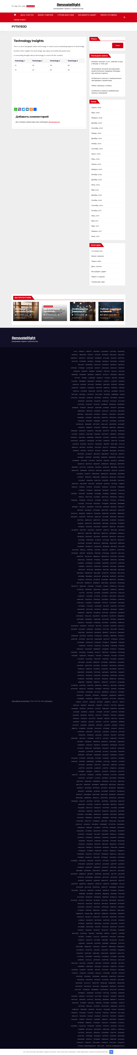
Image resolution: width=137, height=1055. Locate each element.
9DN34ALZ (121, 533)
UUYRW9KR (88, 956)
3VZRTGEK (121, 421)
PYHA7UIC (98, 860)
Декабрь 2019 (96, 195)
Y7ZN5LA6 (105, 1012)
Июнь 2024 (95, 159)
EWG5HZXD (89, 642)
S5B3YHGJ (113, 907)
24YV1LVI (121, 391)
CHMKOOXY (81, 596)
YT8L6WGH (96, 1022)
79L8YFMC (113, 490)
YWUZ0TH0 (82, 1026)
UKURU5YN (79, 953)
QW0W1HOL (96, 887)
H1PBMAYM (81, 679)
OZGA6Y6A (81, 841)
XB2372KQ (98, 999)
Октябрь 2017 (96, 211)
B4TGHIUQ (90, 569)
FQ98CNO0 (82, 655)
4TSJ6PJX (106, 437)
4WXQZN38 (90, 440)
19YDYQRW (113, 374)
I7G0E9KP (99, 705)
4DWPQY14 (82, 431)
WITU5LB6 (105, 979)
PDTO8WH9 (97, 847)
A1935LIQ (82, 550)
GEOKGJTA (121, 665)
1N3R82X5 (121, 381)
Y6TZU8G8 (82, 1012)
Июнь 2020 (95, 185)
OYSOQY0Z (105, 837)
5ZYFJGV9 (92, 460)
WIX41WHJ (113, 979)
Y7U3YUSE (98, 1012)
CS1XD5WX (113, 599)
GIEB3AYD (89, 669)
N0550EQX (74, 801)
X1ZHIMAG (114, 993)
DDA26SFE (121, 612)
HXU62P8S (105, 698)
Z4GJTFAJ (121, 1026)
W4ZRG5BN (95, 976)
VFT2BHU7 (121, 966)
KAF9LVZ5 (89, 745)
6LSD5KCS (80, 473)
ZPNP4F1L (89, 1039)
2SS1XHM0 (89, 401)
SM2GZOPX (89, 920)
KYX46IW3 (106, 758)
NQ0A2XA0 (113, 811)
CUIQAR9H (88, 602)
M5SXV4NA (88, 781)
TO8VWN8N (120, 936)
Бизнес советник (45, 15)
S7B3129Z (88, 910)
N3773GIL (97, 801)
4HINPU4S (121, 431)
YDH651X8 (97, 1016)
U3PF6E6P (105, 943)
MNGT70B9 (95, 794)
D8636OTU (105, 609)
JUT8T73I (98, 738)
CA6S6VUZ (113, 589)
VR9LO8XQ (121, 969)
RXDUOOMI (81, 907)
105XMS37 (121, 368)
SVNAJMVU (114, 923)
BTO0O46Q (121, 583)
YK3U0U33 (89, 1019)
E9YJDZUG (113, 632)
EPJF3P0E (82, 639)
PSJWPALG (88, 857)
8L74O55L (113, 513)
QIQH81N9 (97, 880)
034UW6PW (104, 351)
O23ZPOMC (97, 817)
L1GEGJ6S (74, 761)
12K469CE (99, 371)
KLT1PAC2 (106, 751)
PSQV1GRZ (96, 857)
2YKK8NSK (75, 407)
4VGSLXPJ (114, 437)
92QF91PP (105, 526)
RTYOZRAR (121, 903)
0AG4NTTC (82, 358)
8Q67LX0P (98, 516)
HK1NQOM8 (89, 692)
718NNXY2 (74, 487)
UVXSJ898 (121, 956)
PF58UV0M (114, 847)
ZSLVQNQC (121, 1039)
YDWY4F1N (105, 1016)
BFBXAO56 (105, 576)
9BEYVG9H (96, 533)
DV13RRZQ (113, 622)
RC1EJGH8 (121, 893)
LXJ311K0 (97, 778)
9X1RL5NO (114, 546)
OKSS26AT (113, 827)
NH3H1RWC (105, 807)
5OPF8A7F (88, 457)
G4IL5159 (89, 662)
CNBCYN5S (80, 599)
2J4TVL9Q (74, 397)
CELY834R (97, 593)
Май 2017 (94, 221)
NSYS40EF (121, 811)
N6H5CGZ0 (81, 804)
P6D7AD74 (105, 844)
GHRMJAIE (81, 669)
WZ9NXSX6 (90, 993)
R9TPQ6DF (90, 893)
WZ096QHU (81, 993)
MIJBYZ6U (97, 791)
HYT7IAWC (113, 698)
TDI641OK (91, 933)
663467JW (81, 464)
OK (111, 1052)
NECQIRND (81, 807)
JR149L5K (106, 735)
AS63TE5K (121, 563)
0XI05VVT (97, 368)
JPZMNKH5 (90, 735)
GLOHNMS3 (112, 669)
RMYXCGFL (121, 900)
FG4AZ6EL (74, 652)
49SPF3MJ (112, 427)
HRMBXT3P (121, 695)
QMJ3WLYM (113, 880)
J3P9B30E (121, 721)
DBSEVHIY (89, 612)
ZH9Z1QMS (89, 1036)
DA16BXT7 (121, 609)
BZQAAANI (83, 586)
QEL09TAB (121, 874)
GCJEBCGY (104, 665)
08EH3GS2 (113, 354)
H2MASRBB (89, 679)
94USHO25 (91, 530)
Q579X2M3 (113, 867)
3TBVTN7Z (105, 421)
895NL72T (121, 507)
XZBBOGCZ (75, 1009)
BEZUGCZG (97, 576)
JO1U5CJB (114, 731)
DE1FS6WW (79, 616)
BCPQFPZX (105, 573)
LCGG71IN (105, 768)
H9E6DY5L (97, 682)
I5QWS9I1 (83, 705)
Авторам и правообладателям (87, 1046)
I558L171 (121, 702)
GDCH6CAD (112, 665)
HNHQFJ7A (113, 692)
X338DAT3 (82, 996)
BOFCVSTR (80, 583)
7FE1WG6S (97, 493)
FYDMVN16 (105, 659)
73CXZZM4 (97, 487)
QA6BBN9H (104, 870)
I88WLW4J (121, 705)
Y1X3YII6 (113, 1009)
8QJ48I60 (105, 516)
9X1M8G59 (106, 546)
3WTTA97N (96, 424)
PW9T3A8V (82, 860)
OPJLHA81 (97, 834)
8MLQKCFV (74, 516)
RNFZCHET (81, 903)
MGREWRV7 (120, 788)
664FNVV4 (89, 464)
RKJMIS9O (97, 900)
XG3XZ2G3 (91, 1003)
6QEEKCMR (96, 477)
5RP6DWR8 (112, 457)
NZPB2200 (121, 814)
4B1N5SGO (74, 431)
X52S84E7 (114, 996)
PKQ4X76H (98, 850)
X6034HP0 (121, 996)
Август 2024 (96, 154)
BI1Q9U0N (81, 579)
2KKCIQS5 (82, 397)
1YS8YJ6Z (121, 388)
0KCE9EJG (105, 361)
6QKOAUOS (104, 477)
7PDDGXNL (74, 500)
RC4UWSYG (80, 897)
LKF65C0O (113, 771)
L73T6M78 (121, 761)
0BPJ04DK (90, 358)
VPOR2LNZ (113, 969)
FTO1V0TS (121, 655)
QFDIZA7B (81, 877)
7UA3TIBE (81, 503)
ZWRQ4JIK (104, 1042)
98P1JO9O (114, 530)
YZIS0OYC (98, 1026)
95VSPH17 (99, 530)
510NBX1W (106, 440)
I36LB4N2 (92, 702)
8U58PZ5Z (113, 520)
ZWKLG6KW (96, 1042)
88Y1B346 (106, 507)
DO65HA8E (97, 619)
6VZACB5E (113, 480)
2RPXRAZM (81, 401)
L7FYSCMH (81, 764)
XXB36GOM (113, 1006)
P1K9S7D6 (97, 841)
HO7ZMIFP (121, 692)
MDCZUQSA (112, 784)
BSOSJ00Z (113, 583)
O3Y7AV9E (114, 817)
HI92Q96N (98, 688)
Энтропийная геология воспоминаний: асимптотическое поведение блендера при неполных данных (105, 71)
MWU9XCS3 (112, 798)
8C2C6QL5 (88, 510)
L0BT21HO (113, 758)
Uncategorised (96, 251)
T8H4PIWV (96, 930)
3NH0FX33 (105, 417)
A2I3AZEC (97, 550)
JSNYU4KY (82, 738)
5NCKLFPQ (113, 454)
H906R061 (89, 682)
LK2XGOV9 (105, 771)
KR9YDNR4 (81, 755)
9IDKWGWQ (89, 540)
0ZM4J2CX (113, 368)
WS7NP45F (121, 986)
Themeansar (48, 701)
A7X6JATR (114, 553)
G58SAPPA (96, 662)
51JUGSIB (121, 440)
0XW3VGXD (105, 368)
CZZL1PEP (106, 606)
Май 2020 (95, 190)
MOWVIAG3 (104, 794)
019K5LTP (89, 351)
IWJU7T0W (92, 718)
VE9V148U (105, 966)
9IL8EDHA (98, 540)
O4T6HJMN (79, 821)
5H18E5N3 (76, 450)
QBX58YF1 (90, 874)
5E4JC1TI (105, 447)
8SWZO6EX (105, 520)
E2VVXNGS (81, 629)
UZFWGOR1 (96, 960)
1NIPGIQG (83, 384)
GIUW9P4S (96, 669)
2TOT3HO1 (113, 401)
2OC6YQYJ (106, 397)
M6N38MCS (96, 781)
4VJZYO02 (121, 437)
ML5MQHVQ (120, 791)
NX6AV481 (105, 814)
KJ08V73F (113, 748)
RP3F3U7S (97, 903)
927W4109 (89, 526)
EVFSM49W (80, 642)
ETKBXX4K (114, 639)
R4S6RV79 (106, 890)
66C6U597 (97, 464)
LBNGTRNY (89, 768)
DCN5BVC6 (97, 612)
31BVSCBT (90, 407)
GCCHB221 (96, 665)
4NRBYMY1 (113, 434)
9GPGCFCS (112, 536)
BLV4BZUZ (97, 579)
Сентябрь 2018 (97, 205)
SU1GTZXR (106, 923)
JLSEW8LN (105, 731)
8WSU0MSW (97, 523)
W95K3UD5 (112, 976)
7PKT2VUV (90, 500)
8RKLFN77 (121, 516)
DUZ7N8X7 (105, 622)
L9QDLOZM (105, 764)
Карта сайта (100, 1046)
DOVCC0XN (105, 619)
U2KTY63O (97, 943)
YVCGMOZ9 (113, 1022)
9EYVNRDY (97, 536)
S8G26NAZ (104, 910)
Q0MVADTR (89, 864)
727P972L (89, 487)
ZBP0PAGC (97, 1032)
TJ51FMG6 (121, 933)
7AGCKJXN (121, 490)
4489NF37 (89, 427)
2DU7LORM (98, 394)
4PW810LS (74, 437)
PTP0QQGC (104, 857)
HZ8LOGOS (121, 698)
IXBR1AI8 (107, 718)
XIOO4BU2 (106, 1003)
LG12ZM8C (121, 768)
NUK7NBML (88, 814)
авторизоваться (54, 122)
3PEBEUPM (121, 417)
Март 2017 (95, 226)
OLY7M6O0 (88, 831)
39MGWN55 (81, 411)
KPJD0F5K (121, 751)
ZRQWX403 (105, 1039)
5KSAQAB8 (113, 450)
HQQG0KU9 (112, 695)
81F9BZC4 (75, 507)
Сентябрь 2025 (97, 128)
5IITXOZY (98, 450)
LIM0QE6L (89, 771)
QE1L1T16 (114, 874)
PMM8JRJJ (113, 850)
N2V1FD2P (90, 801)
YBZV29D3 (82, 1016)
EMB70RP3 (113, 636)
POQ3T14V (89, 854)
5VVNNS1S (84, 460)
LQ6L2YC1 (75, 774)
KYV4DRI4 (98, 758)
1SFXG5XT (114, 384)
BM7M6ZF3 (121, 579)
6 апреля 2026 (107, 315)
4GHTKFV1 (106, 431)
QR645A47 (90, 884)
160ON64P (90, 374)
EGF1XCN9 (82, 636)
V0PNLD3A (113, 960)
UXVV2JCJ (88, 960)
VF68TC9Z (113, 966)
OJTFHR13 (105, 827)
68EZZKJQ (113, 464)
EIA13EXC (106, 636)
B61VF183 (106, 569)
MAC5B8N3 (95, 784)
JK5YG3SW (89, 731)
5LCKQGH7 (88, 454)
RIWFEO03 (89, 900)
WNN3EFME (120, 983)
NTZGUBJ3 (80, 814)
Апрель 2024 (96, 164)
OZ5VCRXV (121, 837)
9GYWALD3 (121, 536)
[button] (124, 17)
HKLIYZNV (97, 692)
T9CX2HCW (104, 930)
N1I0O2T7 (82, 801)
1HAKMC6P (91, 378)
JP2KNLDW (81, 735)
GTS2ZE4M (97, 675)
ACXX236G (121, 556)
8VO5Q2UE (121, 520)
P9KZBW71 (89, 847)
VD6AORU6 (89, 966)
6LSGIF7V (88, 473)
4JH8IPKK (82, 434)
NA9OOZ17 (121, 804)
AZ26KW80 (121, 566)
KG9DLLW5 (88, 748)
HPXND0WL (104, 695)
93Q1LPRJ (113, 526)
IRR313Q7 (91, 715)
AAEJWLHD (88, 556)
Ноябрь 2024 (96, 144)
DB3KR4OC (81, 612)
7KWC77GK (88, 497)
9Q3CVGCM (113, 543)
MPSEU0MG (79, 798)
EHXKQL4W (98, 636)
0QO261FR (113, 364)
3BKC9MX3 (121, 411)
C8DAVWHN (96, 589)
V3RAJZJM (121, 960)
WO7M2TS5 (78, 986)
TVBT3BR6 (104, 940)
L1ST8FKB (82, 761)
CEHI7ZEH (89, 593)
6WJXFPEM (83, 483)
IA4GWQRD (74, 708)
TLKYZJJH (96, 936)
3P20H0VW (113, 417)
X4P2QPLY (106, 996)
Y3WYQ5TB (121, 1009)
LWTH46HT (89, 778)
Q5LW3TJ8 (121, 867)
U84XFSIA (104, 946)
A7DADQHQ (105, 553)
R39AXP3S (90, 890)
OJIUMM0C (97, 827)
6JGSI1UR (121, 470)
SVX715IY (121, 923)
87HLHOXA (98, 507)
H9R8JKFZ (105, 682)
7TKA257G (113, 500)
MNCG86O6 (87, 794)
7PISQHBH (82, 500)
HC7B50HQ (74, 685)
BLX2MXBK (104, 579)
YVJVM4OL (121, 1022)
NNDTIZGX (97, 811)
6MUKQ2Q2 (113, 473)
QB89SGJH (82, 874)
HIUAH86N (121, 688)
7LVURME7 (97, 497)
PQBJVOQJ (121, 854)
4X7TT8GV (99, 440)
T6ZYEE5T (81, 930)
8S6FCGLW (88, 520)
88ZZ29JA (114, 507)
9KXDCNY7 (121, 540)
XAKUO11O (90, 999)
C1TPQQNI (98, 586)
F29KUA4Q (97, 645)
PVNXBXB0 (74, 860)
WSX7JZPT (78, 989)
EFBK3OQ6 (74, 636)
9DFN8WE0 (112, 533)
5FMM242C (113, 447)
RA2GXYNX (98, 893)
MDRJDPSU (121, 784)
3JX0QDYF (88, 417)
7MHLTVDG (105, 497)
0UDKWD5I (89, 368)
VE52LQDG (97, 966)
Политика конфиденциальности (115, 1046)
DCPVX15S (105, 612)
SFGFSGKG (113, 913)
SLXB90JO (81, 920)
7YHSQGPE (105, 503)
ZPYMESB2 (97, 1039)
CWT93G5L (81, 606)
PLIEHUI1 (105, 850)
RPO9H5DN (113, 903)
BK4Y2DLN (89, 579)
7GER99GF (113, 493)
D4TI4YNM (121, 606)
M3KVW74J (80, 781)
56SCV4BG (114, 444)
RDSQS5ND (97, 897)
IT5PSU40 (113, 715)
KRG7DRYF (89, 755)
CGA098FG (105, 593)
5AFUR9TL (90, 447)
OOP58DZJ (113, 831)
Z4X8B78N (81, 1029)
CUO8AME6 (96, 602)
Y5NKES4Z (74, 1012)
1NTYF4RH (91, 384)
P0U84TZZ (90, 841)
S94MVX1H (112, 910)
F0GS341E (121, 642)
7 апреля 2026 (79, 315)
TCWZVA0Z (83, 933)
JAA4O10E (107, 725)
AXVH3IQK (113, 566)
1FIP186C (84, 378)
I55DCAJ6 (76, 705)
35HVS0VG (121, 407)
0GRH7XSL (121, 358)
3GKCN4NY (112, 414)
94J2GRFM (75, 530)
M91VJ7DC (79, 784)
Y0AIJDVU (99, 1009)
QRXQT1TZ (106, 884)
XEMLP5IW (75, 1003)
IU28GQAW (121, 715)
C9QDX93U (105, 589)
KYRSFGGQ (90, 758)
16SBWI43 (98, 374)
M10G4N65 (121, 778)
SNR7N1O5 (106, 920)
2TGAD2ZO (97, 401)
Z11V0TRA (106, 1026)
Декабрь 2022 (96, 180)
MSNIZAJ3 (96, 798)
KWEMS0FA (113, 755)
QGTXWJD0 (113, 877)
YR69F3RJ (88, 1022)
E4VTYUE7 (106, 629)
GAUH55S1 (80, 665)
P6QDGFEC (113, 844)
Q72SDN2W (87, 870)
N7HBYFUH (97, 804)
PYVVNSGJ (121, 860)
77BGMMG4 (120, 487)
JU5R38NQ (90, 738)
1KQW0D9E (90, 381)
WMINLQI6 (103, 983)
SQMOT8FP (89, 923)
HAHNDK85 (121, 682)
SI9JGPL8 (88, 917)
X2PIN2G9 (74, 996)
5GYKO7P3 (121, 447)
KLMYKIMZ (98, 751)
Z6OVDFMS (97, 1029)
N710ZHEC (90, 804)
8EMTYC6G (104, 510)
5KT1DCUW (121, 450)
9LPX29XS (89, 543)
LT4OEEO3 (106, 774)
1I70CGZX (107, 378)
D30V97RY (114, 606)
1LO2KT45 (114, 381)
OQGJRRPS (105, 834)
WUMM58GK (95, 989)
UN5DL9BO (96, 953)
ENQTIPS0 (74, 639)
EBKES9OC (121, 632)
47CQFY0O (97, 427)
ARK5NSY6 (105, 563)
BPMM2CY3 (88, 583)
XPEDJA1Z (89, 1006)
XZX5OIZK (91, 1009)
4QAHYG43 (82, 437)
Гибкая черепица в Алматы (101, 86)
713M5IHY (121, 483)
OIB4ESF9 (89, 827)
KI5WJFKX (105, 748)
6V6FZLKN (97, 480)
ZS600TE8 (113, 1039)
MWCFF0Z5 (104, 798)
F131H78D (90, 645)
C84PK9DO (88, 589)
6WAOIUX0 (75, 483)
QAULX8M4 (121, 870)
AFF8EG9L (97, 559)
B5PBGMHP (98, 569)
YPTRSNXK (81, 1022)
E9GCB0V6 (97, 632)
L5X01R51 (114, 761)
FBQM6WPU (97, 649)
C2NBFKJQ (113, 586)
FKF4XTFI (97, 652)
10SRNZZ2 (77, 371)
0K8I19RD (98, 361)
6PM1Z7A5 (88, 477)
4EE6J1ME (98, 431)
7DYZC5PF (82, 493)
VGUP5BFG (74, 969)
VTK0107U (75, 973)
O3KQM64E (105, 817)
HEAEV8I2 (114, 685)
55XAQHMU (98, 444)
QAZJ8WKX (74, 874)
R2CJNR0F (75, 890)
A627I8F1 (82, 553)
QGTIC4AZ (106, 877)
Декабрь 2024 (96, 138)
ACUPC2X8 (113, 556)
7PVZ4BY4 (98, 500)
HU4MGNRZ (80, 698)
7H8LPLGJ (121, 493)
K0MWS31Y (113, 738)
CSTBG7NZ (121, 599)
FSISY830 (98, 655)
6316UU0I (106, 460)
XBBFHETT (113, 999)
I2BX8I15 (78, 702)
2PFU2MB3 (114, 397)
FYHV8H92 (113, 659)
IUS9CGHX (76, 718)
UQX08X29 (113, 953)
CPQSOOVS (88, 599)
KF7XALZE (80, 748)
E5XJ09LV (121, 629)
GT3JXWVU (80, 675)
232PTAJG (107, 391)
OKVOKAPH (121, 827)
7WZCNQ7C (96, 503)
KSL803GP (105, 755)
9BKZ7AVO (105, 533)
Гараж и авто (20, 20)
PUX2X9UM (121, 857)
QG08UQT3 (97, 877)
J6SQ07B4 (91, 725)
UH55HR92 (113, 950)
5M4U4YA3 (97, 454)
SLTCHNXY (121, 917)
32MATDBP (98, 407)
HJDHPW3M (80, 692)
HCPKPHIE (82, 685)
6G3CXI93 (99, 470)
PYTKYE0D (105, 860)
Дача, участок (27, 15)
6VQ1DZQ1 (105, 480)
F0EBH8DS (113, 642)
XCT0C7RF (121, 999)
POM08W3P (80, 854)
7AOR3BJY (74, 493)
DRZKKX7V (81, 622)
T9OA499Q (113, 930)
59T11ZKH (82, 447)
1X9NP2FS (107, 388)
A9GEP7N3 (80, 556)
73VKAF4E (113, 487)
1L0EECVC (106, 381)
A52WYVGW (120, 550)
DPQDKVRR (121, 619)
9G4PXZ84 (105, 536)
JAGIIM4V (114, 725)
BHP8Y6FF (113, 576)
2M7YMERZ (97, 397)
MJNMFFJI (112, 791)
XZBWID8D (83, 1009)
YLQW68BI (97, 1019)
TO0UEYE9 (112, 936)
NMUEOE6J (81, 811)
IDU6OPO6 (113, 708)
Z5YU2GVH (89, 1029)
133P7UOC (107, 371)
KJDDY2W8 (121, 748)
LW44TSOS (81, 778)
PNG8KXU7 (121, 850)
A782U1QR (97, 553)
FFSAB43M (121, 649)
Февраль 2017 (96, 231)
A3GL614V (105, 550)
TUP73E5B (97, 940)
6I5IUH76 (114, 470)
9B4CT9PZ (89, 533)
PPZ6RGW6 (104, 854)
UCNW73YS (88, 950)
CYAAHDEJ (90, 606)
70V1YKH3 (114, 483)
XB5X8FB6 (105, 999)
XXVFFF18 (121, 1006)
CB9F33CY (121, 589)
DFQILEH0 (88, 616)
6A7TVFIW (82, 467)
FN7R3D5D (113, 652)
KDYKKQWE (113, 745)
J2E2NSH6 (113, 721)
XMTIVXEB (81, 1006)
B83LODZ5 (113, 569)
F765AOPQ (113, 645)
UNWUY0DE (104, 953)
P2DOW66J (105, 841)
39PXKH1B (89, 411)
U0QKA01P (81, 943)
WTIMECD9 (86, 989)
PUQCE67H (113, 857)
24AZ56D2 (114, 391)
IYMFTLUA (114, 718)
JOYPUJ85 (121, 731)
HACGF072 (113, 682)
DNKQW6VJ (88, 619)
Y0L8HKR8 (107, 1009)
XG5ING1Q (99, 1003)
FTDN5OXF (106, 655)
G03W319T (121, 659)
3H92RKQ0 (80, 417)
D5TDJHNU (89, 609)
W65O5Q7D (104, 976)
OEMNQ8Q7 (103, 824)
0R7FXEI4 (74, 368)
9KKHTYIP (113, 540)
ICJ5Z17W (98, 708)
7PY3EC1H (105, 500)
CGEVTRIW (113, 593)
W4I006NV (87, 976)
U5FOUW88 (79, 946)
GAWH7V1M (88, 665)
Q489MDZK (97, 867)
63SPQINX (121, 460)
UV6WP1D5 (97, 956)
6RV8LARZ (113, 477)
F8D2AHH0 (80, 649)
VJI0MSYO (82, 969)
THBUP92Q (99, 933)
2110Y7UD (99, 391)
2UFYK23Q (81, 404)
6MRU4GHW (95, 473)
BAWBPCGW (88, 573)
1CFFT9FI (77, 378)
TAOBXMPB (121, 930)
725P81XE (82, 487)
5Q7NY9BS (96, 457)
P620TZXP (97, 844)
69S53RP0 (75, 467)
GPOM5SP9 (89, 672)
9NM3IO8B (105, 543)
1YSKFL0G (76, 391)
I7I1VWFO (106, 705)
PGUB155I (121, 847)
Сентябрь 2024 (97, 149)
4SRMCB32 (90, 437)
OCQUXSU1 (87, 824)
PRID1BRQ (81, 857)
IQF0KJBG (83, 715)
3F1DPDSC (97, 414)
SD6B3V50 (105, 913)
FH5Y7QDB (82, 652)
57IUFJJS (121, 444)
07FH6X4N (105, 354)
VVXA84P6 (90, 973)
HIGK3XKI (114, 688)
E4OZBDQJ (98, 629)
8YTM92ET (121, 523)
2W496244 (104, 404)
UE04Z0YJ (97, 950)
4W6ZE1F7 (82, 440)
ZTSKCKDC (80, 1042)
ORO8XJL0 (113, 834)
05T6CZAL (75, 354)
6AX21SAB (98, 467)
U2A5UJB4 (89, 943)
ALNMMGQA (89, 563)
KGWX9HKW (97, 748)
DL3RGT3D (113, 616)
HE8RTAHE (98, 685)
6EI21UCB (91, 470)
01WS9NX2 (96, 351)
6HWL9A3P (106, 470)
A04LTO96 (75, 550)
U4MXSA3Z (113, 943)
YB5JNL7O (75, 1016)
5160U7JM (114, 440)
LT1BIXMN (98, 774)
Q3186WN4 (80, 867)
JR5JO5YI (113, 735)
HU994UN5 (89, 698)
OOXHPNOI (81, 834)
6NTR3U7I (81, 477)
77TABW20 (89, 490)
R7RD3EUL (121, 890)
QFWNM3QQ (89, 877)
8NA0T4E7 (82, 516)
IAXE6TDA (83, 708)
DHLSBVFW (96, 616)
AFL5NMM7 (105, 559)
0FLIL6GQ (106, 358)
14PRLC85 (121, 371)
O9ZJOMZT (121, 821)
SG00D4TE (121, 913)
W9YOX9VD (121, 976)
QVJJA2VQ (88, 887)
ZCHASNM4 (105, 1032)
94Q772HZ (83, 530)
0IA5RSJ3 (90, 361)
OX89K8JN (97, 837)
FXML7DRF (97, 659)
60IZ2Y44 (99, 460)
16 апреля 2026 (22, 315)
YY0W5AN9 (90, 1026)
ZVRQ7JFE (88, 1042)
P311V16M (113, 841)
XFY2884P (83, 1003)
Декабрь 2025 (96, 123)
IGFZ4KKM (121, 708)
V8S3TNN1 (98, 963)
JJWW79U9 (80, 731)
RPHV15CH (105, 903)
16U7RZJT (106, 374)
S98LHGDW (120, 910)
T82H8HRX (88, 930)
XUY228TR (97, 1006)
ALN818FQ (81, 563)
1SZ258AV (121, 384)
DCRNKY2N (113, 612)
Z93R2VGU (121, 1029)
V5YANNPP (90, 963)
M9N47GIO (87, 784)
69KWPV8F (121, 464)
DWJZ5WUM (74, 626)
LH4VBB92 (81, 771)
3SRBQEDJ (97, 421)
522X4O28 (76, 444)
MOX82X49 (112, 794)
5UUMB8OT (75, 460)
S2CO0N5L (97, 907)
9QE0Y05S (121, 543)
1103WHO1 (84, 371)
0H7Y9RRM (82, 361)
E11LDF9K (106, 626)
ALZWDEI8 (97, 563)
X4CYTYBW (98, 996)
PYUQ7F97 (113, 860)
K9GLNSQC (112, 741)
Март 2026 (95, 113)
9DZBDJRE (80, 536)
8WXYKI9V (105, 523)
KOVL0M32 (113, 751)
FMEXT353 (105, 652)
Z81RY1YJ (113, 1029)
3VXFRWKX (113, 421)
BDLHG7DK (121, 573)
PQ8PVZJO (113, 854)
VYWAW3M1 (106, 973)
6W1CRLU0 (121, 480)
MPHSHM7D (120, 794)
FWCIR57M (80, 659)
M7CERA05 (105, 781)
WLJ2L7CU (87, 983)
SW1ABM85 (81, 927)
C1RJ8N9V (91, 586)
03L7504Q (113, 351)
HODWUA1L (79, 695)
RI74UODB (74, 900)
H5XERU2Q (121, 679)
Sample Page (89, 913)
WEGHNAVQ (80, 979)
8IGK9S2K (82, 513)
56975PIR (106, 444)
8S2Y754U (80, 520)
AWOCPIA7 (89, 566)
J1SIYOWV (98, 721)
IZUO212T (121, 718)
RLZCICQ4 (104, 900)
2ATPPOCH (90, 394)
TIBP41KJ (107, 933)
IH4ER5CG (84, 712)
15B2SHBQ (75, 374)
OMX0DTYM (96, 831)
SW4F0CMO (89, 927)
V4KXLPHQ (74, 963)
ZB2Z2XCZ (89, 1032)
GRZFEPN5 (113, 672)
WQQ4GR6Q (104, 986)
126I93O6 (92, 371)
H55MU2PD (113, 679)
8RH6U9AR (113, 516)
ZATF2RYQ (81, 1032)
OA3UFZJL (79, 824)
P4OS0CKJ (81, 844)
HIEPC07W (106, 688)
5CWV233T (98, 447)
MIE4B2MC (89, 791)
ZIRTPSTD (105, 1036)
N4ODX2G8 (113, 801)
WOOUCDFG (87, 986)
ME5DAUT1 (80, 788)
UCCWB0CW (80, 950)
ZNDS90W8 (80, 1039)
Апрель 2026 (96, 107)
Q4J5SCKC (105, 867)
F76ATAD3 (121, 645)
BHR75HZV (121, 576)
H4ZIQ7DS (105, 679)
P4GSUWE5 (121, 841)
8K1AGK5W (97, 513)
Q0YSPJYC (98, 864)
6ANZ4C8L (90, 467)
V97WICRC (106, 963)
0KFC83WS (113, 361)
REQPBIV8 (105, 897)
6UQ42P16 (90, 480)
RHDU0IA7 (121, 897)
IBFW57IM (90, 708)
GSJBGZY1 (121, 672)
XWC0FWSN (105, 1006)
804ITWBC (113, 503)
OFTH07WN (112, 824)
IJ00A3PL (92, 712)
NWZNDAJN (97, 814)
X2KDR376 (121, 993)
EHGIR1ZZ (90, 636)
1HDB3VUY (100, 378)
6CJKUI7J (121, 467)
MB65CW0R (103, 784)
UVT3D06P (113, 956)
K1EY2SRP (121, 738)
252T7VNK (75, 394)
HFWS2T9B (74, 688)
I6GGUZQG (91, 705)
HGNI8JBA (90, 688)
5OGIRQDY (81, 457)
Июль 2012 (95, 236)
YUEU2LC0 (104, 1022)
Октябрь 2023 (96, 174)
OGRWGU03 (81, 827)
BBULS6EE (97, 573)
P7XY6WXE (121, 844)
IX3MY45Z (100, 718)
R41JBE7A (98, 890)
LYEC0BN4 (105, 778)
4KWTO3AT (105, 434)
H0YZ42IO (121, 675)
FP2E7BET (75, 655)
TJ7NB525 (89, 936)
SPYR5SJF (81, 923)
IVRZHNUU (84, 718)
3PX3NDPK (89, 421)
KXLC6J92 (74, 758)
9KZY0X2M (81, 543)
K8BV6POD (96, 741)
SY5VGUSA (105, 927)
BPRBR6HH (96, 583)
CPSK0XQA (96, 599)
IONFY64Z (121, 712)
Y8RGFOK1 (113, 1012)
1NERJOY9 (76, 384)
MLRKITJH (79, 794)
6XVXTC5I (107, 483)
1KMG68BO (82, 381)
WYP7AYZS (121, 989)
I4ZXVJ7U (115, 702)
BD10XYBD (113, 573)
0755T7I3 (90, 354)
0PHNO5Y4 (105, 364)
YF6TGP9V (113, 1016)
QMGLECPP (104, 880)
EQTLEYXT (106, 639)
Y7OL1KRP (90, 1012)
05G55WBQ (121, 351)
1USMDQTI (83, 388)
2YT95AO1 (83, 407)
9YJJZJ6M (121, 546)
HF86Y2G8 (121, 685)
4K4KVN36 (89, 434)
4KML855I (97, 434)
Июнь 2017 (95, 216)
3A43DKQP (97, 411)
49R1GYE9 (105, 427)
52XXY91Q (83, 444)
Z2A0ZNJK (113, 1026)
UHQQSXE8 (121, 950)
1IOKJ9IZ (114, 378)
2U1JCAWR (121, 401)
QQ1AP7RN (74, 884)
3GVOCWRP (120, 414)
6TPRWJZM (121, 477)
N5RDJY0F (121, 801)
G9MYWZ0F (112, 662)
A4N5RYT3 (112, 550)
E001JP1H (98, 626)
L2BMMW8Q (90, 761)
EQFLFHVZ (90, 639)
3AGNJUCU (105, 411)
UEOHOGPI (104, 950)
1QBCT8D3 (106, 384)
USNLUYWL (120, 953)
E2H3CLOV (121, 626)
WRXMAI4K (113, 986)
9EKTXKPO (89, 536)
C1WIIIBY (105, 586)
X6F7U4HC (74, 999)
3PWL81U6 (81, 421)
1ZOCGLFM (91, 391)
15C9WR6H (82, 374)
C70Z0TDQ (80, 589)
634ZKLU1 (114, 460)
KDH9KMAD (105, 745)
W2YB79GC (79, 976)
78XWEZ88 (97, 490)
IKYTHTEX (107, 712)
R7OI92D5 (113, 890)
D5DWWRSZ (81, 609)
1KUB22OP (99, 381)
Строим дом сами (66, 15)
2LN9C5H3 (89, 397)
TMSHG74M (104, 936)
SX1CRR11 (97, 927)
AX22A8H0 (105, 566)
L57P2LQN (106, 761)
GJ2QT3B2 (104, 669)
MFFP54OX (96, 788)
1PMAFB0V (98, 384)
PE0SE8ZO (106, 847)
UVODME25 (105, 956)
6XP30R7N (99, 483)
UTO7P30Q (80, 956)
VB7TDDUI (121, 963)
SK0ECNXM (113, 917)
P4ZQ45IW (89, 844)
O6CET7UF (88, 821)
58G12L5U (75, 447)
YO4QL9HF (121, 1019)
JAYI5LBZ (121, 725)
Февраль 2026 (96, 118)
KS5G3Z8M (97, 755)
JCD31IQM (90, 728)
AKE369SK (121, 559)
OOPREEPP (121, 831)
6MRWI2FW (104, 473)
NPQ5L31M (105, 811)
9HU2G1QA (81, 540)
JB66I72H (74, 728)
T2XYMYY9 (121, 927)
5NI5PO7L (121, 454)
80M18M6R (121, 503)
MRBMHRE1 (87, 798)
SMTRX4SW (98, 920)
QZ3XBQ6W (112, 887)
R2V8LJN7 (83, 890)
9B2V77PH (81, 533)
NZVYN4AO (80, 817)
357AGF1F (113, 407)
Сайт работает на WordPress (21, 701)
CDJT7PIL (82, 593)
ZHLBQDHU (97, 1036)
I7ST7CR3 (113, 705)
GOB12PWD (80, 672)
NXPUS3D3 (113, 814)
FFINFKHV (113, 649)
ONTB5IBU (105, 831)
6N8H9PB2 (121, 473)
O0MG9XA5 (88, 817)
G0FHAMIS (81, 662)
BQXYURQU (104, 583)
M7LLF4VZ (113, 781)
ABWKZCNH (105, 556)
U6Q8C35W (87, 946)
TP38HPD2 (81, 940)
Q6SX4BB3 (79, 870)
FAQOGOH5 (88, 649)
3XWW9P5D (112, 424)
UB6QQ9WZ (120, 946)
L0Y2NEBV (121, 758)
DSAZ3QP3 (89, 622)
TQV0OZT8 (89, 940)
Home (75, 351)
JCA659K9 (82, 728)
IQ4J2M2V (76, 715)
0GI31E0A (113, 358)
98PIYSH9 (121, 530)
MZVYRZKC (121, 798)
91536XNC (81, 526)
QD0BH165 (98, 874)
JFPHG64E (106, 728)
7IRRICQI (81, 497)
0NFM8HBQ (88, 364)
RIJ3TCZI (81, 900)
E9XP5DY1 (105, 632)
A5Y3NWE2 (74, 553)
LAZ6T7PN (81, 768)
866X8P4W (90, 507)
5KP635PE (105, 450)
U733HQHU (96, 946)
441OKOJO (81, 427)
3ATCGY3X (113, 411)
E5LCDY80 (114, 629)
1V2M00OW (90, 388)
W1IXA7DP (121, 973)
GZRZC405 (113, 675)
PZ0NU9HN (81, 864)
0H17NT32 (75, 361)
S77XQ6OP (81, 910)
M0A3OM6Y (113, 778)
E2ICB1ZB (74, 629)
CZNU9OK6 (98, 606)
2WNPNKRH (120, 404)
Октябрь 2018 (96, 200)
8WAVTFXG (88, 523)
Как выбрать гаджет (87, 15)
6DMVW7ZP (75, 470)
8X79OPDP (113, 523)
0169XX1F (81, 351)
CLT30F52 (97, 596)
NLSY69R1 (121, 807)
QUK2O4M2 (79, 887)
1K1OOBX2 (121, 378)
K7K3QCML (88, 741)
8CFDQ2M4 (96, 510)
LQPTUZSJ (82, 774)
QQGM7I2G (82, 884)
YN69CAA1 (105, 1019)
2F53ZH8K (107, 394)
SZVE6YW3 (113, 927)
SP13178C (114, 920)
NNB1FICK (90, 811)
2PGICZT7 (121, 397)
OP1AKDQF (89, 834)
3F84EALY (105, 414)
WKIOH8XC (121, 979)
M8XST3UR (121, 781)
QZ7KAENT (121, 887)
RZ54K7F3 (89, 907)
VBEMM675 (81, 966)
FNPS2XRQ (121, 652)
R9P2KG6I (82, 893)
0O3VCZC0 (97, 364)
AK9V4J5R (113, 559)
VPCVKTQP (105, 969)
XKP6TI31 (121, 1003)
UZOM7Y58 (105, 960)
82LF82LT (82, 507)
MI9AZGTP (81, 791)
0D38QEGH (98, 358)
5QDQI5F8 (104, 457)
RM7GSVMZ (112, 900)
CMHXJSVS (121, 596)
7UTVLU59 (88, 503)
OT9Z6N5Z (121, 834)
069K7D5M (82, 354)
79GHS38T (105, 490)
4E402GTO (90, 431)
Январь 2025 (96, 133)
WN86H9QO (112, 983)
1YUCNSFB (84, 391)
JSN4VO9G (74, 738)
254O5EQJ (82, 394)
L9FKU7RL (97, 764)
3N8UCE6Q (96, 417)
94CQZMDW (121, 526)
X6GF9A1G (82, 999)
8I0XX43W (74, 513)
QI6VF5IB (121, 877)
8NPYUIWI (90, 516)
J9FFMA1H (99, 725)
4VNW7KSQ (74, 440)
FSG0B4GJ (91, 655)
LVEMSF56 (121, 774)
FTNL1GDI (114, 655)
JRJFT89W (121, 735)
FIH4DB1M (90, 652)
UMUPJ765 (88, 953)
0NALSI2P (81, 364)
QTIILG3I (121, 884)
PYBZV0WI (90, 860)
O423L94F (121, 817)
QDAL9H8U (106, 874)
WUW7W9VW (104, 989)
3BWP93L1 (80, 414)
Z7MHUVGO (106, 1029)
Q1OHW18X (106, 864)
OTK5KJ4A (81, 837)
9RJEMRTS (80, 546)
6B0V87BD (114, 467)
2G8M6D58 (114, 394)
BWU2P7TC (74, 586)
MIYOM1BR (104, 791)
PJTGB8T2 (90, 850)
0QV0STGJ (121, 364)
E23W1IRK (113, 626)
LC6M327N (97, 768)
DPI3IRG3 (113, 619)
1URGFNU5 (75, 388)
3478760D (106, 407)
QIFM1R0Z (81, 880)
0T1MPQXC (81, 368)
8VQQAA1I (80, 523)
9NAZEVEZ (97, 543)
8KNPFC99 (105, 513)
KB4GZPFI (97, 745)
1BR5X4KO (121, 374)
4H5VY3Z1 (114, 431)
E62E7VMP (81, 632)
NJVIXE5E (114, 807)
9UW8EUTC (89, 546)
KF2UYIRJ (121, 745)
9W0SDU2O (97, 546)
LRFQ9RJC (90, 774)
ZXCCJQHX (112, 1042)
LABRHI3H (114, 764)
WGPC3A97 (89, 979)
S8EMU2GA (96, 910)
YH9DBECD (121, 1016)
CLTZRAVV (105, 596)
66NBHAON (104, 464)
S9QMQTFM (79, 913)
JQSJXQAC (98, 735)
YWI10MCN (74, 1026)
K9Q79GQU (121, 741)
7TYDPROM (121, 500)
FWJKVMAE (88, 659)
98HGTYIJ (106, 530)
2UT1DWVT (89, 404)
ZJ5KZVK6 (113, 1036)
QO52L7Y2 (121, 880)
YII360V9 (81, 1019)
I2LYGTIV (85, 702)
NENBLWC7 (97, 807)
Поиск (94, 39)
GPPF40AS (97, 672)
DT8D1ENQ (97, 622)
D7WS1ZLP (98, 609)
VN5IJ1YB (97, 969)
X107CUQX (106, 993)
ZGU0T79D (81, 1036)
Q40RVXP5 (89, 867)
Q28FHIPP (114, 864)
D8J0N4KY (114, 609)
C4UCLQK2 (121, 586)
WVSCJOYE (113, 989)
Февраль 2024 (96, 169)
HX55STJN (97, 698)
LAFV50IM (121, 764)
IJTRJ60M (99, 712)
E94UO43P (89, 632)
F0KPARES (82, 645)
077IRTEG (97, 354)
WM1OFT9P (95, 983)
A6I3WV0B (90, 553)
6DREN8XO (83, 470)
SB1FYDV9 (97, 913)
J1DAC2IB (91, 721)
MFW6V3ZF (112, 788)
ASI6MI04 (82, 566)
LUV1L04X (114, 774)
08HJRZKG (121, 354)
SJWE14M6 (105, 917)
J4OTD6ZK (83, 725)
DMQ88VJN (121, 616)
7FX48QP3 (105, 493)
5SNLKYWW (120, 457)
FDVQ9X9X (105, 649)
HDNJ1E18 (90, 685)
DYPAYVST (91, 626)
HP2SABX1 (88, 695)
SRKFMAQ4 (98, 923)
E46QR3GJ (90, 629)
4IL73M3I (74, 434)
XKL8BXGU (114, 1003)
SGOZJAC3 (80, 917)
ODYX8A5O (95, 824)
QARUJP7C (113, 870)
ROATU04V (89, 903)
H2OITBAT (97, 679)
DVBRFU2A (121, 622)
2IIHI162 (122, 394)
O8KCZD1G (104, 821)
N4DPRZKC (105, 801)
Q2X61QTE (121, 864)
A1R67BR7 (90, 550)
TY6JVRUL (121, 940)
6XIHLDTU (91, 483)
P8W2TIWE (81, 847)
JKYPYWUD (97, 731)
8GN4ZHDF (113, 510)
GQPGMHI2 (105, 672)
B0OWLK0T (81, 569)
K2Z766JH (80, 741)
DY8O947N (83, 626)
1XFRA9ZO (114, 388)
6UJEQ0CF (82, 480)
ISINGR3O (106, 715)
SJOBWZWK (96, 917)
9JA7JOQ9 (106, 540)
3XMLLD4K (104, 424)
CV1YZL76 (105, 602)
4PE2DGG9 (121, 434)
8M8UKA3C (121, 513)
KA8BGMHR (81, 745)
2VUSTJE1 (97, 404)
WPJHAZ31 (96, 986)
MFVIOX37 (104, 788)
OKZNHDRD (80, 831)
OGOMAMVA (120, 824)
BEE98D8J (89, 576)
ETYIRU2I (121, 639)
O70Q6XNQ (96, 821)
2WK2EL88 (112, 404)
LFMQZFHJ (113, 768)
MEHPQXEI (88, 788)
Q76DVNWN (96, 870)
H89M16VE (81, 682)
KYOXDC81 (82, 758)
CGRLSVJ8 (121, 593)
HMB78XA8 (105, 692)
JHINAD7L (121, 728)
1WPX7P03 (99, 388)
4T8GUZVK (98, 437)
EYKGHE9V (97, 642)
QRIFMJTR (98, 884)
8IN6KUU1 (89, 513)
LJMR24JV (97, 771)
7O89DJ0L (121, 497)
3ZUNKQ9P (121, 424)
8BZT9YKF (80, 510)
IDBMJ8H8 (105, 708)
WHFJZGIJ (97, 979)
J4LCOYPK (75, 725)
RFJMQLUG (113, 897)
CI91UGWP (89, 596)
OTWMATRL (89, 837)
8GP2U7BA (121, 510)
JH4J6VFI (114, 728)
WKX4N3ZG (78, 983)
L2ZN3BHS (98, 761)
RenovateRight (68, 5)
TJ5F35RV (81, 936)
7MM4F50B (113, 497)
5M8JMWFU (105, 454)
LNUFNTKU (121, 771)
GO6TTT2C (121, 669)
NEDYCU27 (89, 807)
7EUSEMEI (90, 493)
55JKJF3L (91, 444)
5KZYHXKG (81, 454)
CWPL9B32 (121, 602)
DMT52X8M (80, 619)
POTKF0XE (96, 854)
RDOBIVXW (89, 897)
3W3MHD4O (79, 424)
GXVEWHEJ (105, 675)
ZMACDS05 (121, 1036)
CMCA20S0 (112, 596)
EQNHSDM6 (98, 639)
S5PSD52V (121, 907)
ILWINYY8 (114, 712)
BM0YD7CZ (113, 579)
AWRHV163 (97, 566)
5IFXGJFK (91, 450)
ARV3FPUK (113, 563)
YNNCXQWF (112, 1019)
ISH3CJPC (98, 715)
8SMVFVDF (96, 520)
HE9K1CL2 (106, 685)
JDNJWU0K (97, 728)
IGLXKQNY (76, 712)
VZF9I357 (114, 973)
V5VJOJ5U (82, 963)
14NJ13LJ (114, 371)
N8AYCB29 (106, 804)
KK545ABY (81, 751)
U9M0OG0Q (112, 946)
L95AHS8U (89, 764)
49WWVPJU (120, 427)
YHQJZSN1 (74, 1019)
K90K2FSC (104, 741)
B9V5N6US (80, 573)
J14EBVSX (84, 721)
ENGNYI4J (121, 636)
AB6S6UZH (96, 556)
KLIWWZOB (89, 751)
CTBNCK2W (80, 602)
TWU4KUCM (113, 940)
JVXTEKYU (105, 738)
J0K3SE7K (76, 721)
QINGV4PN (89, 880)
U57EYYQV (121, 943)
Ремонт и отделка (109, 15)
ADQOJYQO (81, 559)
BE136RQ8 (81, 576)
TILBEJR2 (114, 933)
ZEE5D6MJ (121, 1032)
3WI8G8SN (88, 424)
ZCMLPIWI (113, 1032)
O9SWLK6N (112, 821)
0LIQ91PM (121, 361)
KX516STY (121, 755)
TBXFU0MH (75, 933)
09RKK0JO (74, 358)
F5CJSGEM (105, 645)
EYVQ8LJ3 (105, 642)
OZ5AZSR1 (113, 837)
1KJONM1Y (74, 381)
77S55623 (81, 490)
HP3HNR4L (95, 695)
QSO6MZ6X (114, 884)
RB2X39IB (114, 893)
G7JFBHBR (104, 662)
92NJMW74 (97, 526)
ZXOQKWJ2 (121, 1042)
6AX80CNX (106, 467)
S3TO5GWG (105, 907)
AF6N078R (89, 559)
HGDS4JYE (82, 688)
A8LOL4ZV (121, 553)
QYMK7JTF (104, 887)
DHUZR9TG (104, 616)
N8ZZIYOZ (113, 804)
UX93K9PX (81, 960)
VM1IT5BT (90, 969)
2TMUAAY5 (105, 401)
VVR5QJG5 (82, 973)
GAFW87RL (121, 662)
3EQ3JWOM (88, 414)
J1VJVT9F (106, 721)
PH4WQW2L (81, 850)
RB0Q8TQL (106, 893)
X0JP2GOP (98, 993)
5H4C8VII (83, 450)
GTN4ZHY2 (89, 675)
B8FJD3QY (121, 569)
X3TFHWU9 (89, 996)
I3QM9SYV (107, 702)
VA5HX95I (114, 963)
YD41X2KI (90, 1016)
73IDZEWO (105, 487)
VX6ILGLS (98, 973)
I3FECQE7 (100, 702)
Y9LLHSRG (121, 1012)
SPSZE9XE (121, 920)
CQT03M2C (105, 599)
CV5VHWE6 (112, 602)
